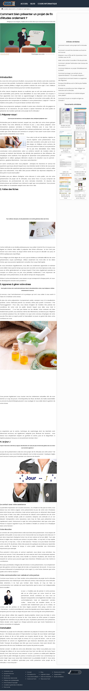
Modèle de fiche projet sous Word (66, 126)
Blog (32, 4)
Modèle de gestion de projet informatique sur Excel (65, 151)
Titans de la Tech (45, 679)
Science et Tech (31, 679)
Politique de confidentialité (11, 680)
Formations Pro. (31, 674)
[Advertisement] (73, 26)
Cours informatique (47, 4)
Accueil (24, 4)
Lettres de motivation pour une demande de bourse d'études (65, 174)
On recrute (7, 676)
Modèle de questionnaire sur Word (80, 150)
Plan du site (7, 687)
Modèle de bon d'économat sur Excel (65, 196)
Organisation (57, 674)
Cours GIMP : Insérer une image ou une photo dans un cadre (80, 197)
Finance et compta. (59, 672)
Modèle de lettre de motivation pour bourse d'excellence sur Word (80, 174)
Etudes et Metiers (23, 9)
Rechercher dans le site (10, 678)
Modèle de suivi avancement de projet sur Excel (80, 127)
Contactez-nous (8, 671)
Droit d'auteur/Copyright (10, 682)
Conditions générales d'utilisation (13, 685)
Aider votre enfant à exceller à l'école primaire (72, 60)
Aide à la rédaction (46, 676)
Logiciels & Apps (45, 674)
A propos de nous (9, 673)
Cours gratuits (9, 9)
